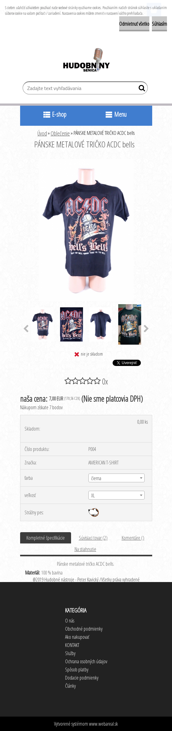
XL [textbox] (93, 495)
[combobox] (116, 478)
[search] (140, 89)
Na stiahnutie (85, 549)
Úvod (42, 133)
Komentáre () (133, 537)
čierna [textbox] (96, 478)
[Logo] (86, 61)
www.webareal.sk (103, 723)
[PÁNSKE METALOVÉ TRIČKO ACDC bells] (86, 161)
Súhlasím (159, 23)
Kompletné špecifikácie (45, 537)
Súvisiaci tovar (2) (93, 537)
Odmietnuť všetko (134, 23)
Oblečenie (60, 133)
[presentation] (26, 329)
